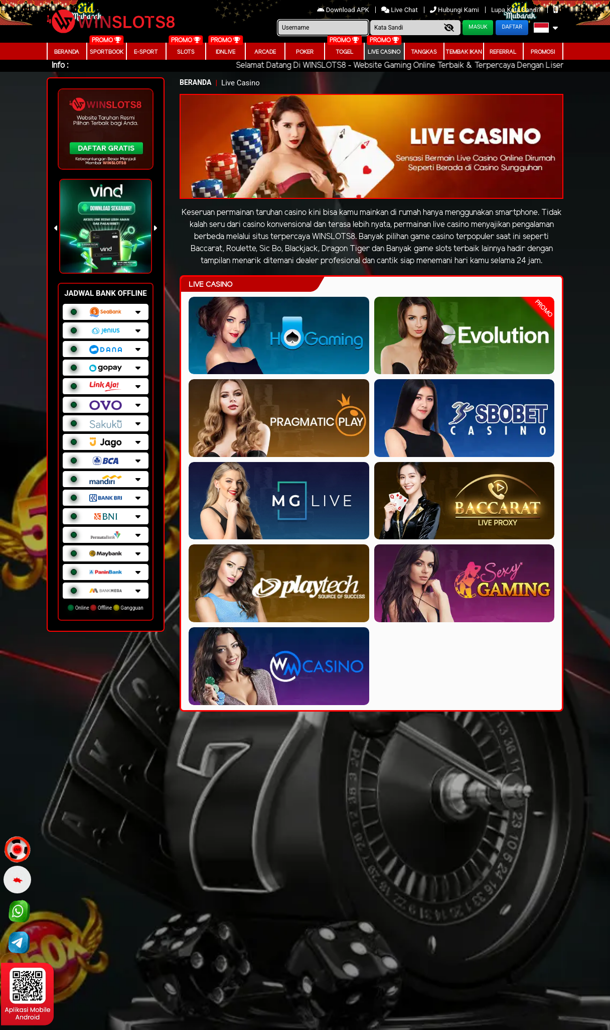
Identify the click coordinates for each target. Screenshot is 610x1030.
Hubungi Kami (455, 10)
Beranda (66, 52)
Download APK (344, 10)
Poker (305, 52)
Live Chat (400, 10)
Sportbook (106, 52)
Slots (186, 52)
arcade (265, 52)
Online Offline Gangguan (105, 608)
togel (345, 52)
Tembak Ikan (463, 52)
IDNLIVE (225, 52)
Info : (60, 65)
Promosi (543, 52)
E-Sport (146, 52)
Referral (503, 52)
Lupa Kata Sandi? (517, 10)
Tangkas (424, 52)
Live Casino (384, 52)
